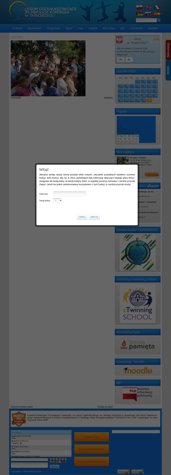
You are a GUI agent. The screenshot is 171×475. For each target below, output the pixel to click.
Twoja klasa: (44, 66)
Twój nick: (43, 59)
